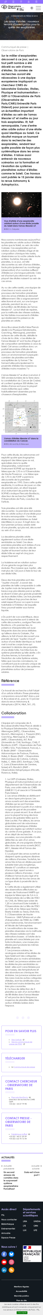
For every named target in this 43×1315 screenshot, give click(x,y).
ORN (36, 1226)
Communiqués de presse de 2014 (24, 16)
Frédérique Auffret (19, 1134)
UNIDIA (37, 1221)
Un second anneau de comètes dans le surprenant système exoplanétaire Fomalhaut (11, 1180)
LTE (24, 1226)
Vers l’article (16, 1040)
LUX (24, 1230)
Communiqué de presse (24, 1067)
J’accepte (22, 1313)
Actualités (7, 1157)
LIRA (25, 1221)
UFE (35, 1230)
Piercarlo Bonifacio (19, 1097)
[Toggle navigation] (38, 8)
